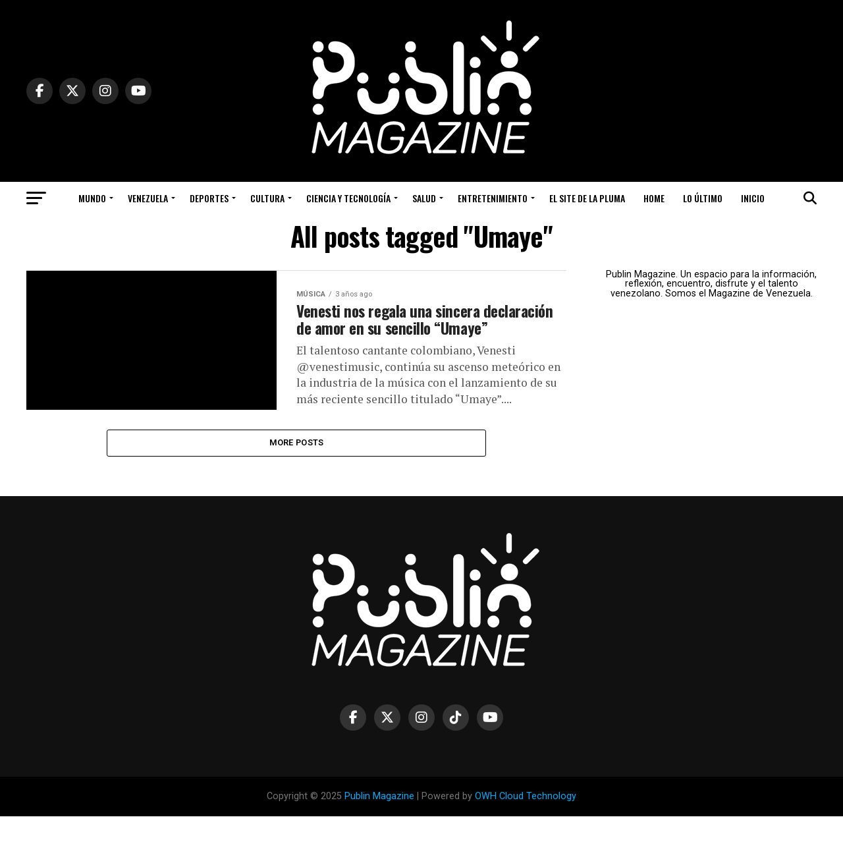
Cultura (267, 198)
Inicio (753, 198)
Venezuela (148, 198)
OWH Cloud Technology (525, 822)
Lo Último (702, 198)
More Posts (296, 467)
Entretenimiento (493, 198)
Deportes (209, 198)
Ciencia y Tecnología (348, 198)
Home (654, 198)
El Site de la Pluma (587, 198)
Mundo (92, 198)
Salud (424, 198)
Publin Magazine (379, 822)
